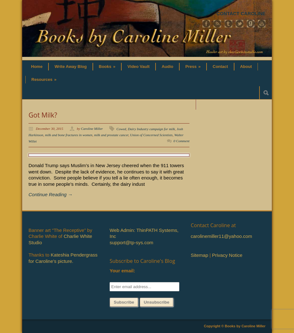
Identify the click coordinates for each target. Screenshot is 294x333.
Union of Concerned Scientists (151, 135)
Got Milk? (43, 115)
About (246, 66)
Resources (43, 79)
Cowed (121, 129)
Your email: (122, 270)
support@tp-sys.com (131, 242)
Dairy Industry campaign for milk (151, 129)
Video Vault (138, 66)
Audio (167, 66)
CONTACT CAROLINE (240, 13)
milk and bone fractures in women (69, 135)
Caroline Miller (92, 128)
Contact (220, 66)
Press (193, 66)
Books (107, 66)
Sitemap (199, 255)
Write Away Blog (70, 66)
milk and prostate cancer (111, 135)
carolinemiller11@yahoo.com (221, 236)
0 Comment (181, 141)
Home (36, 66)
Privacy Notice (227, 255)
